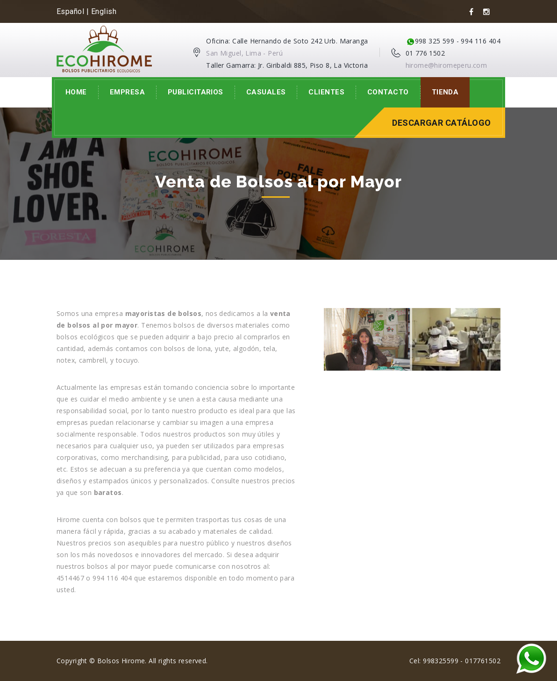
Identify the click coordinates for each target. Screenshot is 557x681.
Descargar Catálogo (441, 123)
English (103, 11)
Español (70, 11)
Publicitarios (195, 92)
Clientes (326, 92)
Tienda (445, 92)
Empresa (127, 92)
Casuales (266, 92)
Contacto (388, 92)
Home (76, 92)
